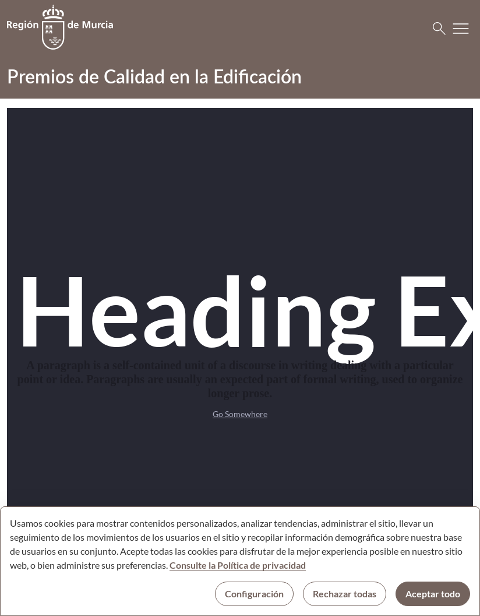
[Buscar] (439, 28)
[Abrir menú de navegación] (461, 28)
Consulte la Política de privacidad (238, 564)
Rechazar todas (344, 593)
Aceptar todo (432, 593)
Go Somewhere (240, 414)
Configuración (254, 593)
